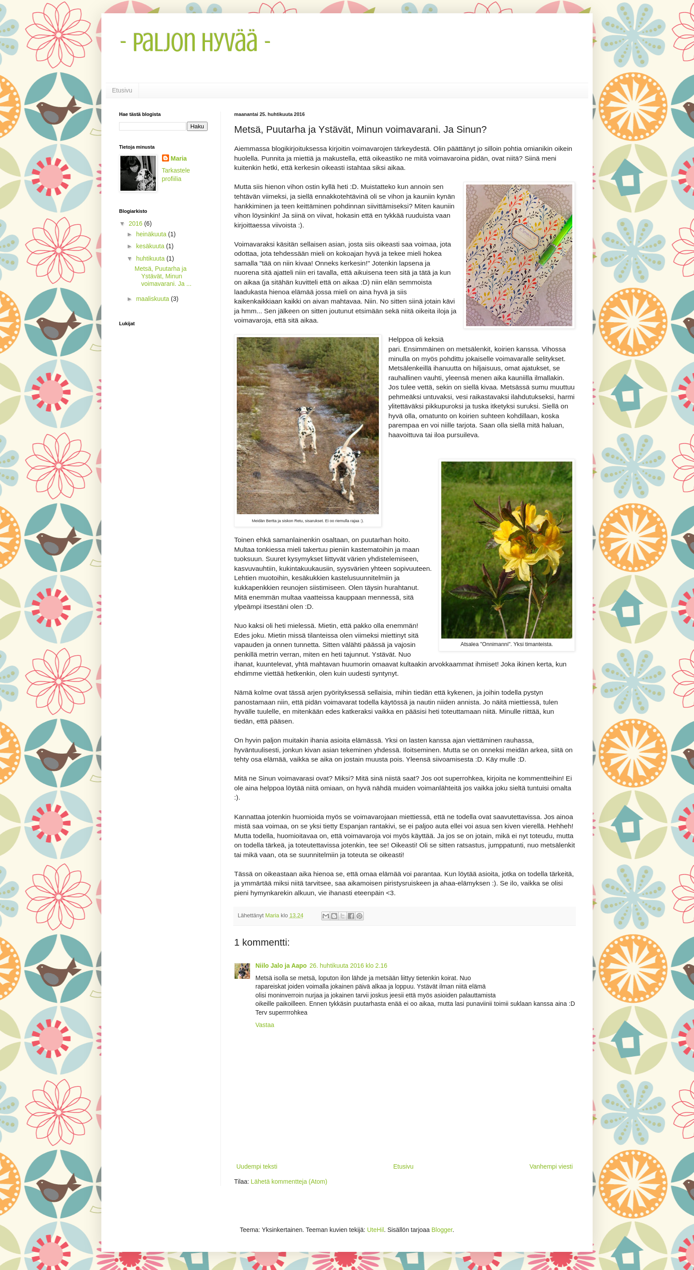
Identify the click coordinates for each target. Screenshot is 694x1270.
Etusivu (122, 90)
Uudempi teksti (257, 1166)
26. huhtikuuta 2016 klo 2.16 (348, 965)
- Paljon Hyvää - (195, 42)
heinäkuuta (152, 234)
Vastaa (264, 1024)
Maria (179, 158)
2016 (136, 223)
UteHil (375, 1229)
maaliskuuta (153, 298)
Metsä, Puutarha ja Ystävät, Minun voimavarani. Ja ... (163, 276)
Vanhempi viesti (551, 1166)
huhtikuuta (151, 258)
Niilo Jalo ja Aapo (281, 965)
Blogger (442, 1229)
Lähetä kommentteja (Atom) (289, 1181)
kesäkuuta (151, 246)
